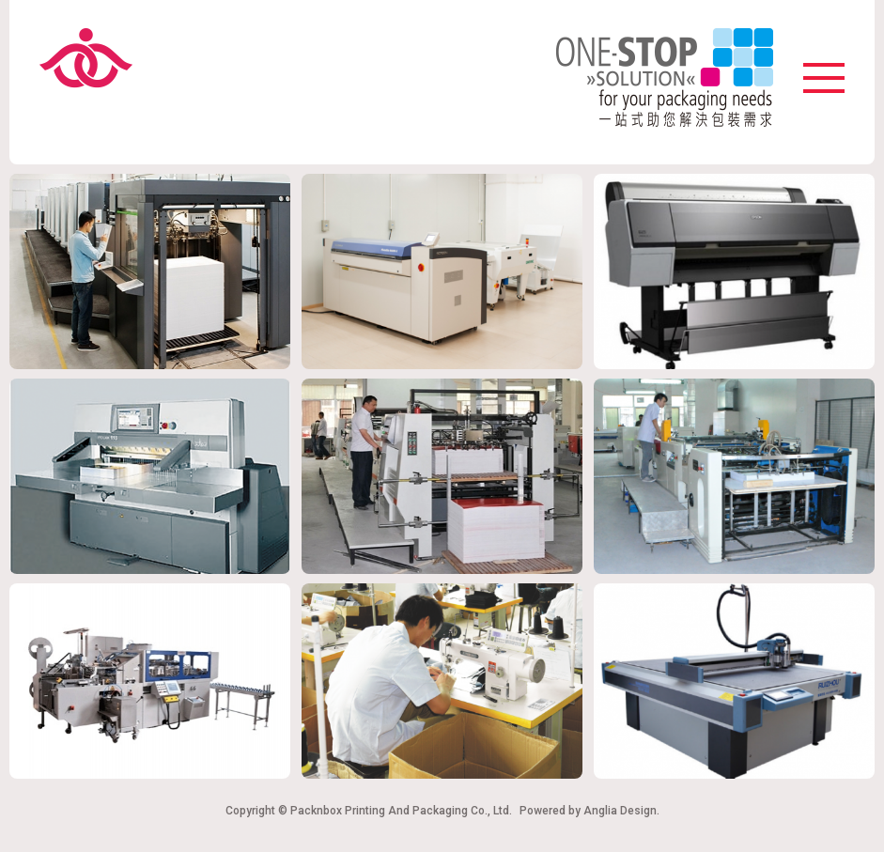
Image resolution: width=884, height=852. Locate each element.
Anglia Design (620, 810)
